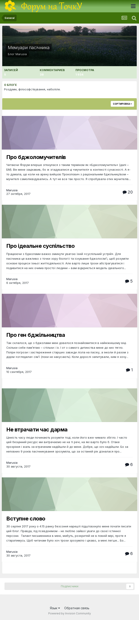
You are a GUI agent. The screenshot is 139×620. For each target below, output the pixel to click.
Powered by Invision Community (69, 613)
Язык (55, 608)
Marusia (21, 54)
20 (128, 192)
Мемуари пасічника (28, 47)
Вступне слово (25, 518)
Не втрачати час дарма (37, 429)
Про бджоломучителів (36, 157)
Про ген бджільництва (35, 335)
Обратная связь (76, 608)
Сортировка (122, 103)
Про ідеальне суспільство (40, 246)
